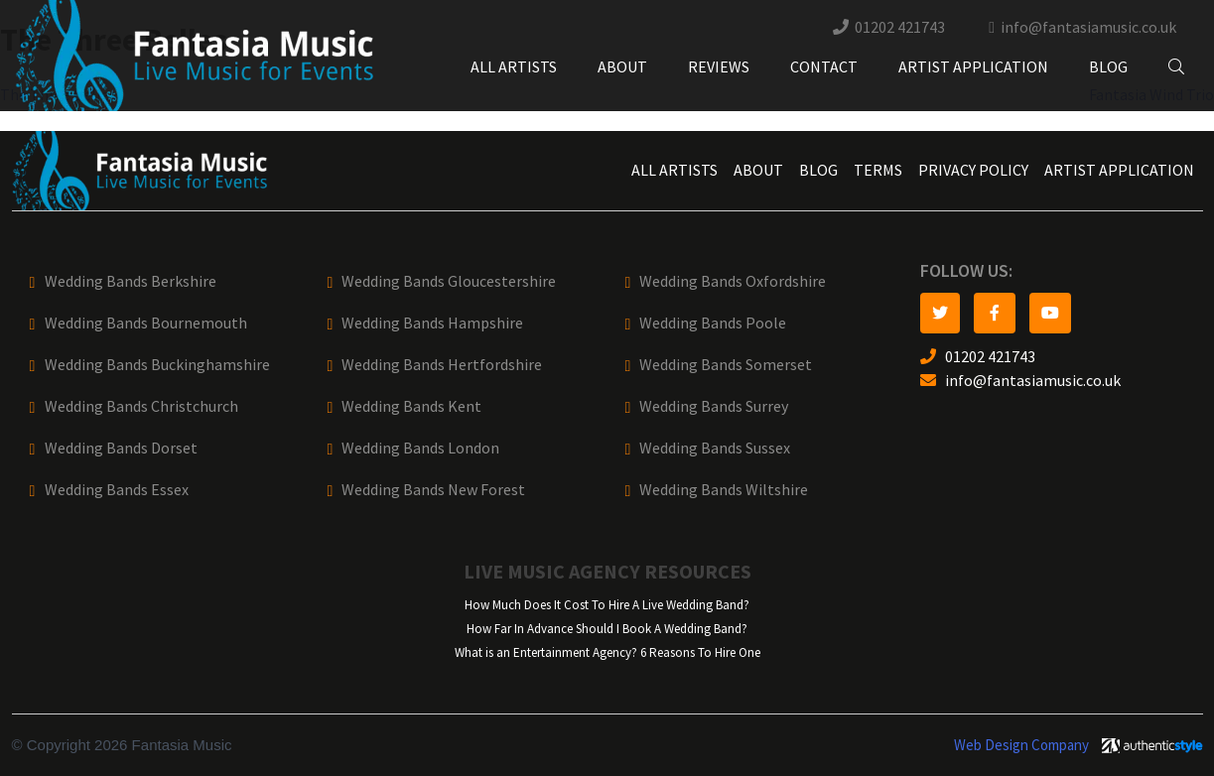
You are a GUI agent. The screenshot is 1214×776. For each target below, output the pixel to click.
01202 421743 (900, 27)
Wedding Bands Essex (117, 489)
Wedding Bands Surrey (713, 406)
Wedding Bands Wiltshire (723, 489)
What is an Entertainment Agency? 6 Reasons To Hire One (607, 652)
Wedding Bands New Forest (433, 489)
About (622, 67)
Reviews (718, 67)
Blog (1108, 67)
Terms (878, 170)
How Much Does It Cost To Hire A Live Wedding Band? (607, 604)
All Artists (514, 67)
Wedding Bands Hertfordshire (441, 364)
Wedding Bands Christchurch (141, 406)
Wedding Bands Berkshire (130, 281)
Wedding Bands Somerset (725, 364)
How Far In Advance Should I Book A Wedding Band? (607, 628)
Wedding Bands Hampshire (432, 323)
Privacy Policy (973, 170)
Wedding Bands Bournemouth (146, 323)
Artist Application (973, 67)
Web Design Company (1021, 745)
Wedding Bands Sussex (714, 448)
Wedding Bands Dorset (121, 448)
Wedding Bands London (420, 448)
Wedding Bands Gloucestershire (448, 281)
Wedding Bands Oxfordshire (732, 281)
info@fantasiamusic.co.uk (1088, 27)
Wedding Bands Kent (411, 406)
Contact (824, 67)
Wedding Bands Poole (712, 323)
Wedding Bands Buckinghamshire (157, 364)
